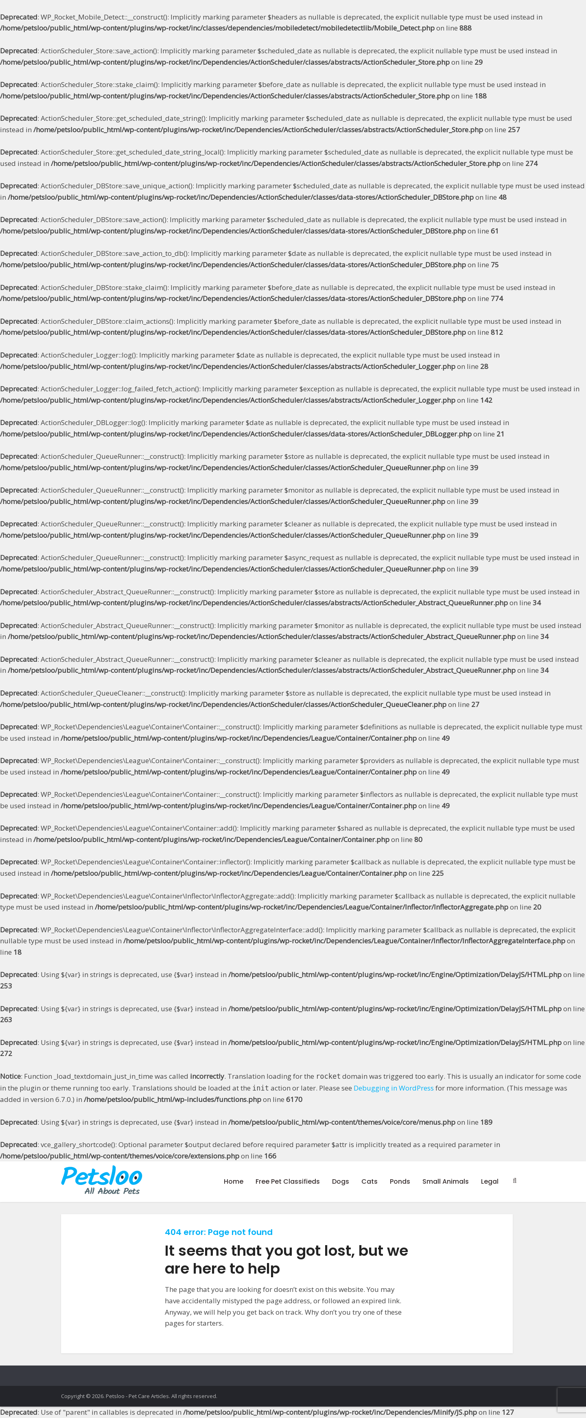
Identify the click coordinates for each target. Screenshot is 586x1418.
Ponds (400, 1181)
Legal (490, 1181)
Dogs (340, 1181)
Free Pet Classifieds (288, 1181)
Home (233, 1181)
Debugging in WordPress (394, 1088)
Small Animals (445, 1181)
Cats (369, 1181)
